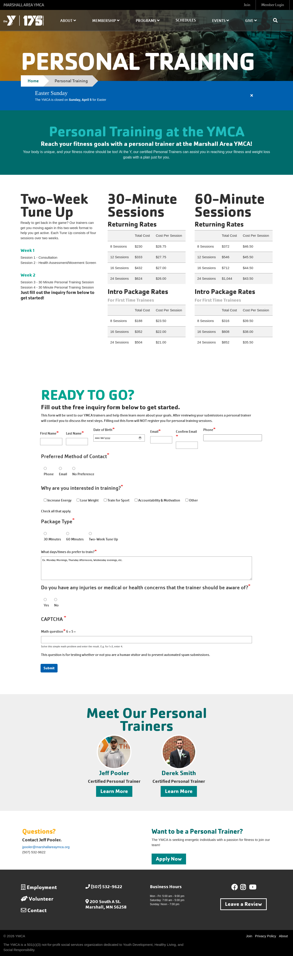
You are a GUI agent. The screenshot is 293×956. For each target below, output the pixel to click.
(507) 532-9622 (106, 887)
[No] (55, 599)
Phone (208, 430)
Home (33, 80)
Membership (105, 20)
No (56, 605)
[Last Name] (77, 441)
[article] (146, 95)
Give (251, 20)
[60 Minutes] (67, 533)
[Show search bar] (277, 20)
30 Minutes (52, 539)
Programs (148, 20)
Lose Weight (89, 500)
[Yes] (45, 599)
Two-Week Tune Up (103, 539)
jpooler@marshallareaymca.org (46, 847)
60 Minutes (75, 539)
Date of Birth (102, 430)
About (68, 20)
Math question (52, 631)
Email (154, 431)
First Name (48, 433)
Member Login (272, 4)
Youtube (252, 887)
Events (220, 20)
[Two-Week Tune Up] (90, 533)
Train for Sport (118, 500)
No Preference (83, 474)
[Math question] (146, 639)
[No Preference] (73, 468)
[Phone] (232, 437)
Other (193, 500)
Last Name (74, 433)
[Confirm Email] (187, 445)
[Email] (161, 439)
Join (247, 4)
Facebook (234, 887)
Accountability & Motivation (159, 500)
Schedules (186, 20)
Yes (46, 605)
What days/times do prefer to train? (67, 552)
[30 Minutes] (45, 533)
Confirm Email (186, 431)
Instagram (246, 887)
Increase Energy (59, 500)
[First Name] (51, 441)
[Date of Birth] (119, 438)
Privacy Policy (265, 936)
